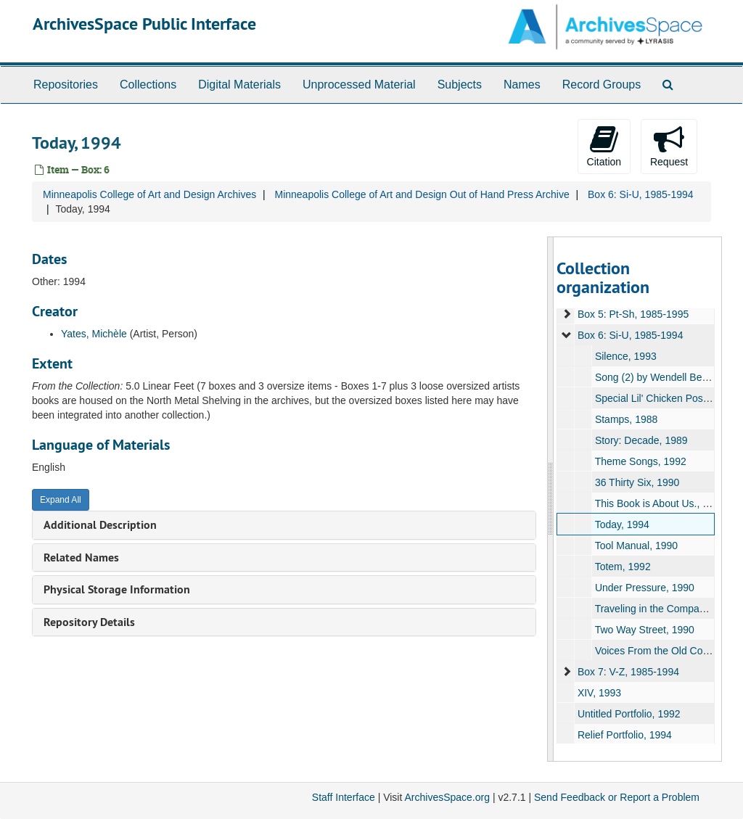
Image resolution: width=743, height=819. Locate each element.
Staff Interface (343, 797)
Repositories (65, 84)
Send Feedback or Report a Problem (616, 797)
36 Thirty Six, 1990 (636, 482)
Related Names (81, 557)
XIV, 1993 (598, 693)
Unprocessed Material (359, 84)
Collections (148, 84)
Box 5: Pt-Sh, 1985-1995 (632, 314)
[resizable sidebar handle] (551, 499)
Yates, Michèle (94, 333)
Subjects (460, 84)
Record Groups (601, 84)
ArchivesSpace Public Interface (144, 23)
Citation (604, 146)
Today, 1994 (621, 524)
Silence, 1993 (625, 356)
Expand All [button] (60, 500)
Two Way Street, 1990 (644, 629)
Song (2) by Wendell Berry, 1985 (667, 377)
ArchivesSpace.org (447, 797)
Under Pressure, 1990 (644, 587)
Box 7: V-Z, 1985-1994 (627, 672)
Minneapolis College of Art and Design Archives (149, 194)
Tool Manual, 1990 (635, 545)
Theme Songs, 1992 (640, 461)
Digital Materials (239, 84)
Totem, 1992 (622, 566)
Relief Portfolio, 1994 (624, 735)
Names (522, 84)
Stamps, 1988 (625, 419)
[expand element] (566, 314)
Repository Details (89, 622)
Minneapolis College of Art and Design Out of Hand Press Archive (421, 194)
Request (669, 146)
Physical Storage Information (117, 589)
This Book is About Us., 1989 (659, 503)
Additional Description (100, 524)
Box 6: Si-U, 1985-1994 (641, 194)
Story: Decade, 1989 (640, 440)
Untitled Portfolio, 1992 (628, 714)
